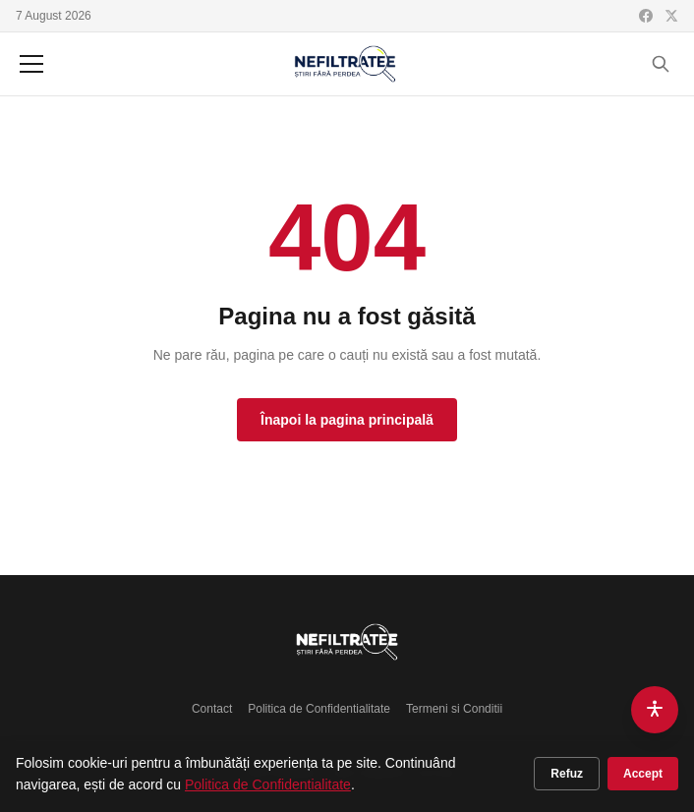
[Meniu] (31, 64)
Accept (643, 774)
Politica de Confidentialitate (319, 709)
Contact (212, 709)
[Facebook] (646, 16)
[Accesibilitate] (654, 709)
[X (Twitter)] (671, 16)
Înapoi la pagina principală (347, 420)
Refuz (566, 774)
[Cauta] (660, 64)
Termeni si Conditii (454, 709)
